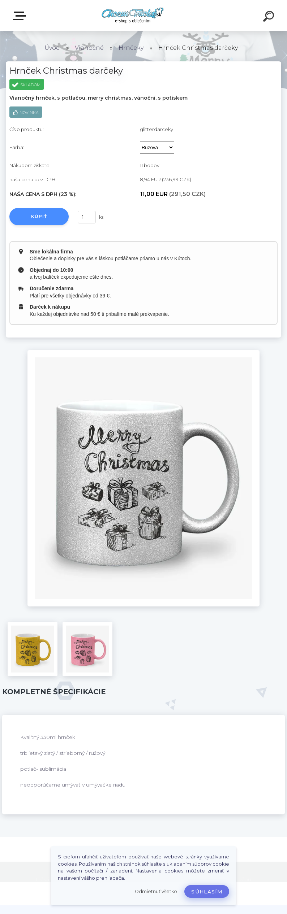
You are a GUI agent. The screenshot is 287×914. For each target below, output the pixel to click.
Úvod (52, 47)
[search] (269, 17)
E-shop (21, 16)
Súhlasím (206, 892)
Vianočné (89, 47)
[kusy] (87, 217)
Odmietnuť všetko (156, 891)
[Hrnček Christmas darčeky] (143, 352)
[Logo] (133, 15)
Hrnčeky (131, 47)
